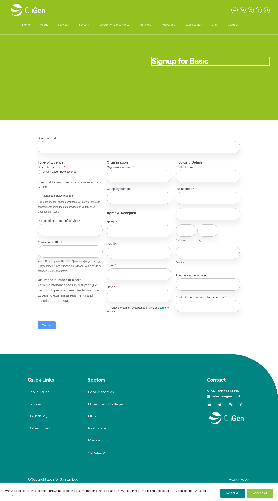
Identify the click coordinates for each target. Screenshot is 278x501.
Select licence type (51, 167)
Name (112, 222)
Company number (119, 189)
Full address (185, 189)
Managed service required (55, 196)
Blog (215, 24)
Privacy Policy (238, 480)
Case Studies (193, 24)
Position (112, 243)
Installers (145, 24)
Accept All (260, 493)
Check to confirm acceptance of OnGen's (138, 309)
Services (63, 24)
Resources (168, 24)
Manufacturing (99, 440)
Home (26, 24)
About (44, 24)
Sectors (84, 24)
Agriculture (96, 452)
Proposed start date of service (59, 220)
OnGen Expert (39, 428)
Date (111, 287)
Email (111, 265)
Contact (233, 24)
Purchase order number (192, 275)
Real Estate (97, 428)
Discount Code (48, 138)
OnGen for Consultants (114, 24)
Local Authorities (101, 392)
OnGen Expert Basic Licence (57, 172)
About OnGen (38, 392)
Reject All (233, 493)
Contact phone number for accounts (201, 297)
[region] (139, 492)
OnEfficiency (37, 416)
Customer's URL (50, 242)
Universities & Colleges (106, 404)
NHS (92, 416)
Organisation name (120, 167)
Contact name (185, 167)
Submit (47, 325)
